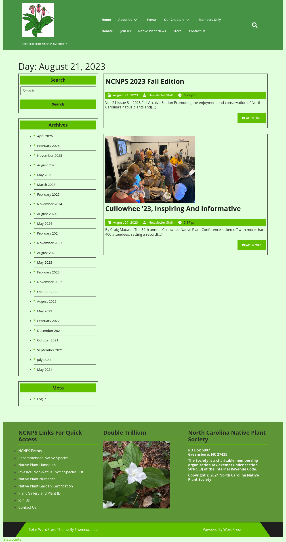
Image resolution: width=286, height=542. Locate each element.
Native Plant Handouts (37, 464)
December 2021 (49, 330)
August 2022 (47, 301)
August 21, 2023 (125, 95)
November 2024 (49, 204)
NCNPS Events (30, 450)
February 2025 (48, 194)
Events (152, 19)
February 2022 (48, 320)
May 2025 (44, 175)
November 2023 (49, 243)
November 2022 (49, 281)
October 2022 (47, 291)
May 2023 (44, 262)
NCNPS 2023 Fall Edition (144, 81)
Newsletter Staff (160, 95)
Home (106, 19)
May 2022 (44, 311)
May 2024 (44, 223)
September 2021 (50, 350)
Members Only (210, 19)
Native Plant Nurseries (36, 478)
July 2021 (44, 359)
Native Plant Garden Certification (45, 486)
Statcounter (13, 539)
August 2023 (47, 252)
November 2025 (49, 155)
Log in (41, 399)
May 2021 (44, 369)
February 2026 (48, 145)
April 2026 (45, 136)
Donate (107, 31)
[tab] (58, 90)
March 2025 (46, 184)
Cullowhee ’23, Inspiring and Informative (173, 208)
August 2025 (47, 165)
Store (177, 31)
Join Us (125, 31)
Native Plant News (152, 31)
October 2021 (47, 340)
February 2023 (48, 272)
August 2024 (47, 214)
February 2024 (48, 233)
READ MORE (254, 116)
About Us (125, 19)
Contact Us (197, 31)
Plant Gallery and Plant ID (39, 493)
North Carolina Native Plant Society (44, 44)
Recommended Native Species (43, 457)
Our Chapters (174, 19)
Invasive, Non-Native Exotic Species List (50, 472)
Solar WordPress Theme (49, 529)
